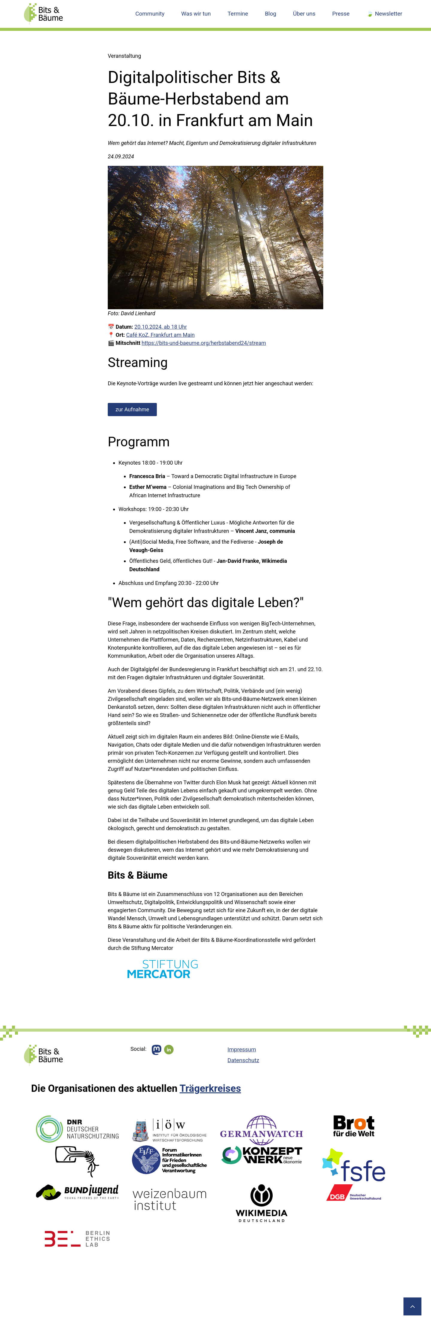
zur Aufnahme (132, 409)
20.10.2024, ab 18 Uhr (160, 327)
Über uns (304, 13)
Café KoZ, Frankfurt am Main (160, 335)
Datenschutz (243, 1060)
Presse (341, 13)
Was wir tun (196, 13)
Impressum (241, 1049)
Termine (237, 13)
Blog (270, 13)
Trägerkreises (210, 1088)
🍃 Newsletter (384, 13)
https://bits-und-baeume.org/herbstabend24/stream (204, 343)
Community (149, 13)
